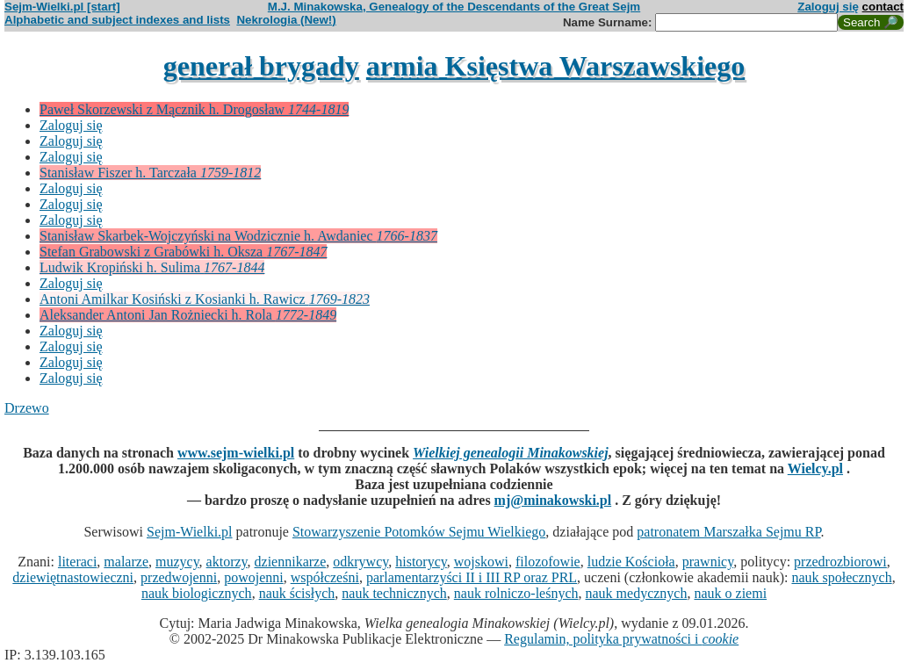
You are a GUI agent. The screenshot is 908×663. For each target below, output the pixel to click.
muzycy (177, 561)
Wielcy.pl (815, 468)
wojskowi (481, 561)
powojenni (254, 577)
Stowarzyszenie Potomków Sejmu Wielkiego (418, 531)
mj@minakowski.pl (553, 500)
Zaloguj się (828, 6)
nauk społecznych (841, 577)
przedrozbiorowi (840, 561)
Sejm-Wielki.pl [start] (62, 6)
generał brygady (261, 66)
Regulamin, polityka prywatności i (621, 638)
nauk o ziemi (730, 593)
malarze (126, 561)
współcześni (325, 577)
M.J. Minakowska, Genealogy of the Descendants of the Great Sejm (454, 6)
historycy (421, 561)
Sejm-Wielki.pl (190, 531)
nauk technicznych (394, 593)
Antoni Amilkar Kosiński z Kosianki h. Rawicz (205, 299)
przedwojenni (179, 577)
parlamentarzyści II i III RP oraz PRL (471, 577)
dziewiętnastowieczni (72, 577)
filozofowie (547, 561)
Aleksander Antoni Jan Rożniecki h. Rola (188, 314)
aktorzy (227, 561)
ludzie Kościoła (631, 561)
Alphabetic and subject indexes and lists (117, 19)
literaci (77, 561)
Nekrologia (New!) (285, 19)
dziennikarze (291, 561)
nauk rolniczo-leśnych (516, 593)
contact (883, 6)
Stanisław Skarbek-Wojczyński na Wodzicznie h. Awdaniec (238, 235)
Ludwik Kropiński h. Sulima (152, 267)
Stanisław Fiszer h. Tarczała (150, 172)
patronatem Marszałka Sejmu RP (728, 531)
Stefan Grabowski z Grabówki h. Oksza (183, 251)
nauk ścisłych (297, 593)
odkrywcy (360, 561)
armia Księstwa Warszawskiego (555, 66)
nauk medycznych (637, 593)
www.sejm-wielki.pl (235, 452)
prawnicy (708, 561)
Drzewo (26, 407)
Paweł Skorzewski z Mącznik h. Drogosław (194, 109)
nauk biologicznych (196, 593)
